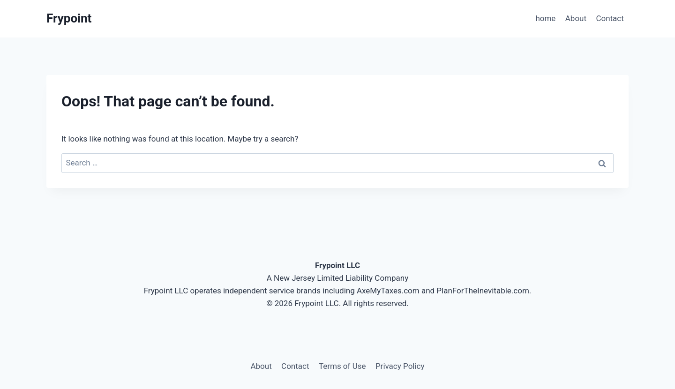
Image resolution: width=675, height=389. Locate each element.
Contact (609, 18)
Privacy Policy (400, 366)
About (575, 18)
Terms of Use (342, 366)
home (545, 18)
